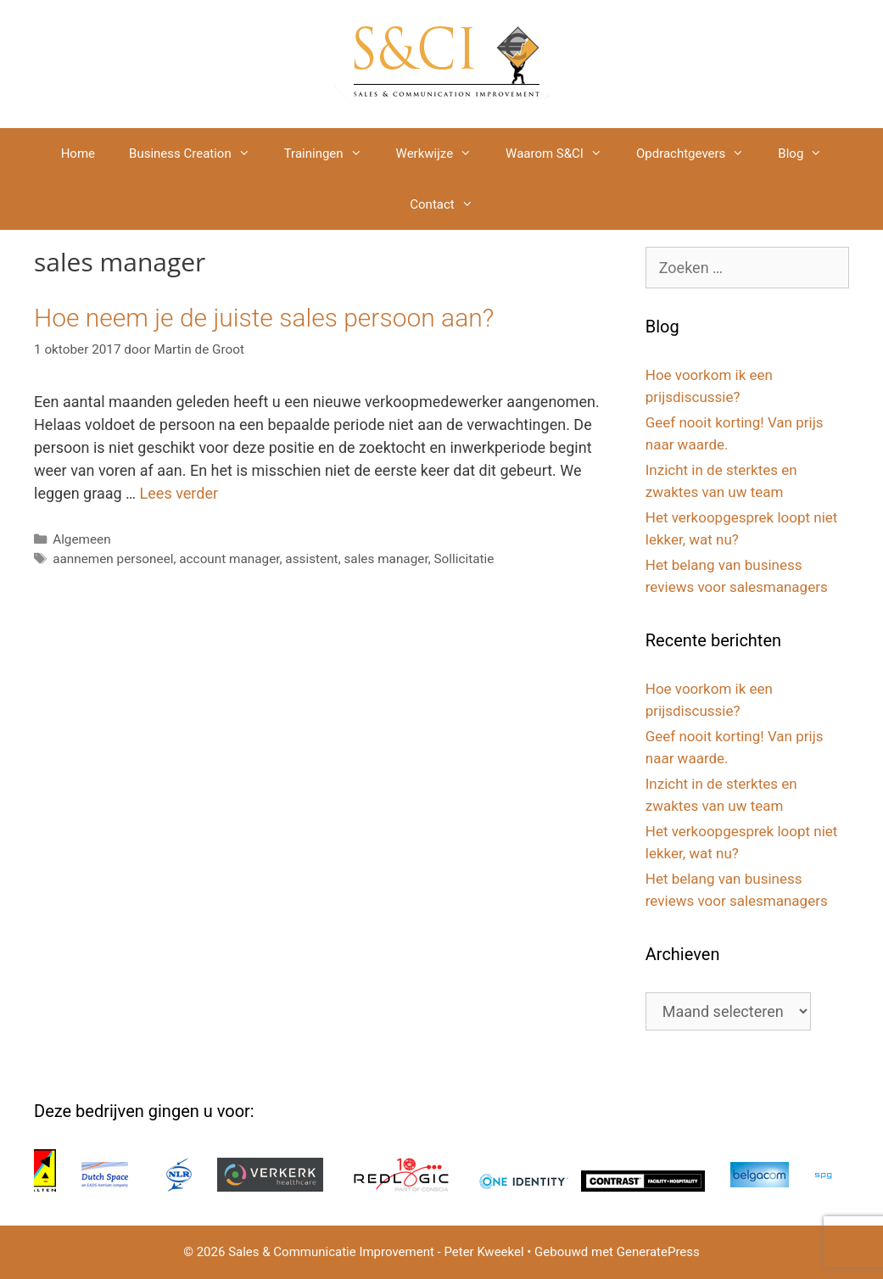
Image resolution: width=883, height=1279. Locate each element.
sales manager (386, 559)
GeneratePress (658, 1251)
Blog (808, 153)
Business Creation (198, 153)
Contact (449, 204)
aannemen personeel (113, 559)
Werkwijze (442, 153)
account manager (229, 559)
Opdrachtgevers (698, 153)
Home (78, 153)
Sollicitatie (463, 559)
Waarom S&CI (562, 153)
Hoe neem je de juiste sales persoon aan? (264, 317)
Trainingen (331, 153)
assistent (311, 559)
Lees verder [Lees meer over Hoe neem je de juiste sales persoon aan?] (179, 493)
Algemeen (82, 539)
